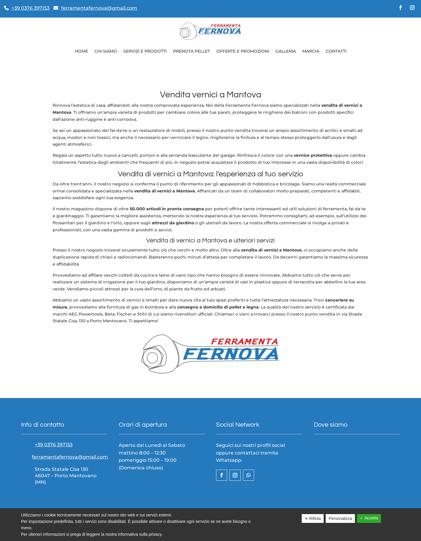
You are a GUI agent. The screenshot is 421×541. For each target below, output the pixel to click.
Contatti (336, 51)
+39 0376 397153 (26, 8)
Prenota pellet (191, 51)
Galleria (285, 51)
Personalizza (340, 518)
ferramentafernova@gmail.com (95, 8)
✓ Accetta (369, 518)
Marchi (310, 51)
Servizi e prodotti (145, 51)
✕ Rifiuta (313, 518)
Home (81, 51)
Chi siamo (105, 51)
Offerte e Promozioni (242, 51)
